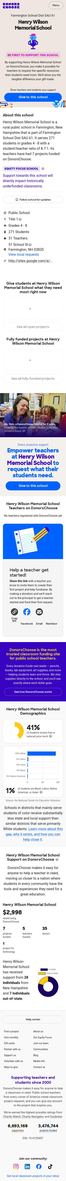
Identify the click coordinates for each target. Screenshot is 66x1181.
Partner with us (12, 1049)
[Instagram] (16, 1167)
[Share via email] (39, 616)
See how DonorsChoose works (33, 691)
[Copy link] (14, 614)
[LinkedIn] (27, 1167)
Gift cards (9, 1043)
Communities (40, 1049)
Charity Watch (12, 1116)
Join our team (40, 1043)
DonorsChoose (11, 5)
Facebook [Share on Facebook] (27, 616)
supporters (17, 1127)
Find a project (11, 1031)
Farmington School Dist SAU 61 (33, 15)
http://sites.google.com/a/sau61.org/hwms (30, 261)
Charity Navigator (32, 1116)
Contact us (39, 1067)
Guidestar (56, 1116)
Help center (33, 1019)
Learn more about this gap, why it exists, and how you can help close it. (34, 834)
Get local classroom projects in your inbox (33, 1176)
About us (38, 1031)
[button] (14, 614)
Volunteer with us (13, 1061)
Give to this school (33, 97)
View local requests (23, 254)
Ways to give (11, 1067)
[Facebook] (39, 1167)
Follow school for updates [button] (33, 199)
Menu (55, 5)
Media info (39, 1061)
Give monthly (11, 1037)
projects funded (48, 1127)
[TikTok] (50, 1167)
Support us (10, 1055)
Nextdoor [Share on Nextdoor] (51, 616)
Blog (35, 1055)
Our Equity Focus (42, 1037)
